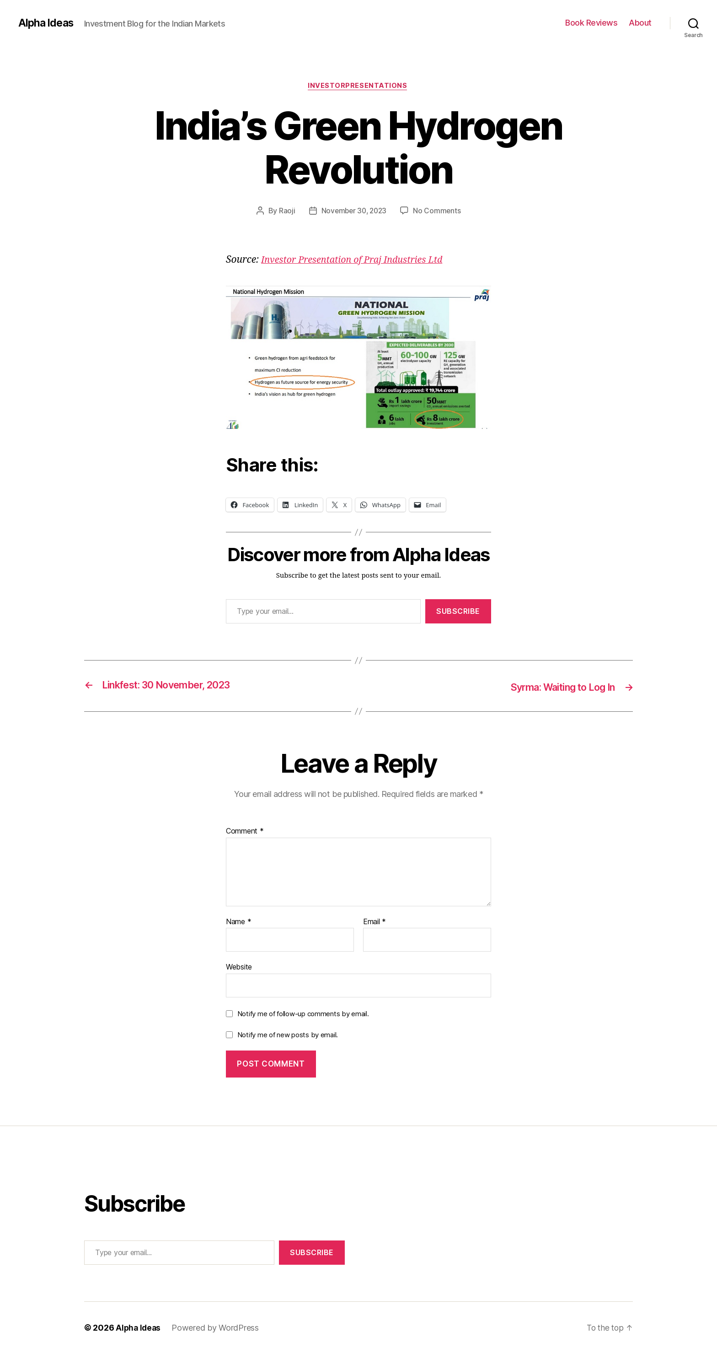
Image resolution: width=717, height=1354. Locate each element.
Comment (245, 832)
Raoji (285, 212)
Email (374, 922)
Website (239, 967)
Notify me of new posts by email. (287, 1035)
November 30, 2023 (353, 212)
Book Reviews (591, 22)
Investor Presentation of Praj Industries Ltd (357, 261)
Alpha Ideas (47, 22)
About (640, 22)
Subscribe (458, 612)
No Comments (439, 212)
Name (238, 922)
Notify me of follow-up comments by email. (303, 1014)
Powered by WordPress (217, 1328)
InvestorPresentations (358, 86)
